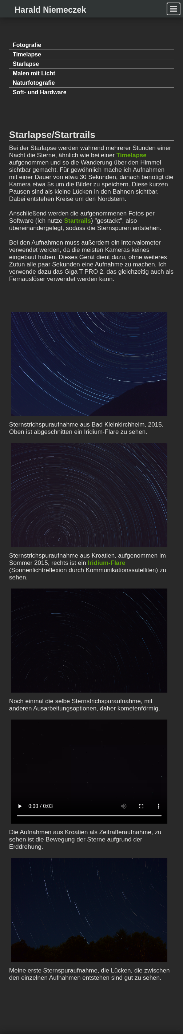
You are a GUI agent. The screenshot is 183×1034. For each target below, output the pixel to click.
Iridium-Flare (106, 562)
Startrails (77, 220)
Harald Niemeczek (50, 10)
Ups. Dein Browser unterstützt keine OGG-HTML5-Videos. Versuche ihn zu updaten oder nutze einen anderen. (89, 772)
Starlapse (26, 64)
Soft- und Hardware (40, 92)
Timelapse (27, 54)
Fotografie (27, 45)
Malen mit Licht (34, 73)
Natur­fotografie (34, 83)
